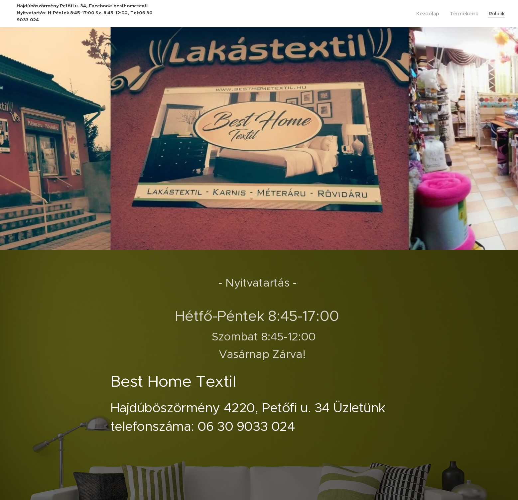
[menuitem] (427, 13)
